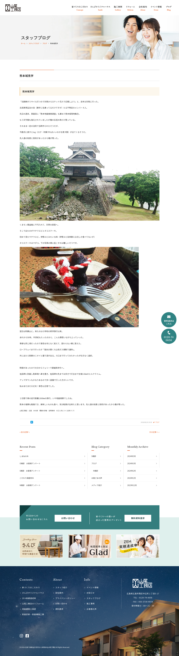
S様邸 (93, 456)
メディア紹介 (96, 485)
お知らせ (91, 592)
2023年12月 (132, 485)
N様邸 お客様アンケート (30, 485)
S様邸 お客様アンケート (30, 470)
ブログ (157, 422)
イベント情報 (93, 587)
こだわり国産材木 (27, 478)
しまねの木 (24, 456)
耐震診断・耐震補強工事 (33, 614)
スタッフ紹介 (61, 587)
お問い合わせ (61, 603)
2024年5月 (131, 456)
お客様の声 (92, 609)
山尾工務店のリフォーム (33, 603)
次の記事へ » (154, 432)
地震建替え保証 (29, 609)
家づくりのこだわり (31, 587)
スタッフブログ (93, 598)
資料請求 (59, 609)
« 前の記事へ (25, 432)
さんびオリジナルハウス (33, 592)
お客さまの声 (96, 478)
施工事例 (91, 603)
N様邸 (95, 470)
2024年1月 (131, 478)
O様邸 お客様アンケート (30, 463)
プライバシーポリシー (65, 598)
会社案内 (59, 592)
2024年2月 (131, 470)
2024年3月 (131, 463)
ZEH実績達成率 (29, 598)
